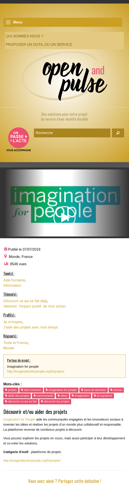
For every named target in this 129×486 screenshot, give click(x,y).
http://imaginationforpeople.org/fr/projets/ (35, 371)
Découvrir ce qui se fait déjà (25, 301)
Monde (8, 348)
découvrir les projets (55, 401)
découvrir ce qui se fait (21, 401)
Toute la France (15, 343)
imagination (80, 395)
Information (12, 285)
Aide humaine (14, 280)
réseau (116, 390)
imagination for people (61, 390)
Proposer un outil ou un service (39, 44)
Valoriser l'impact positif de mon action (34, 306)
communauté (43, 395)
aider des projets (17, 395)
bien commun (31, 390)
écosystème (103, 395)
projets (11, 390)
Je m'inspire (12, 322)
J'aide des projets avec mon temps (30, 327)
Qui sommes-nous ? (24, 36)
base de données (93, 390)
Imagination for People (19, 419)
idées (62, 395)
